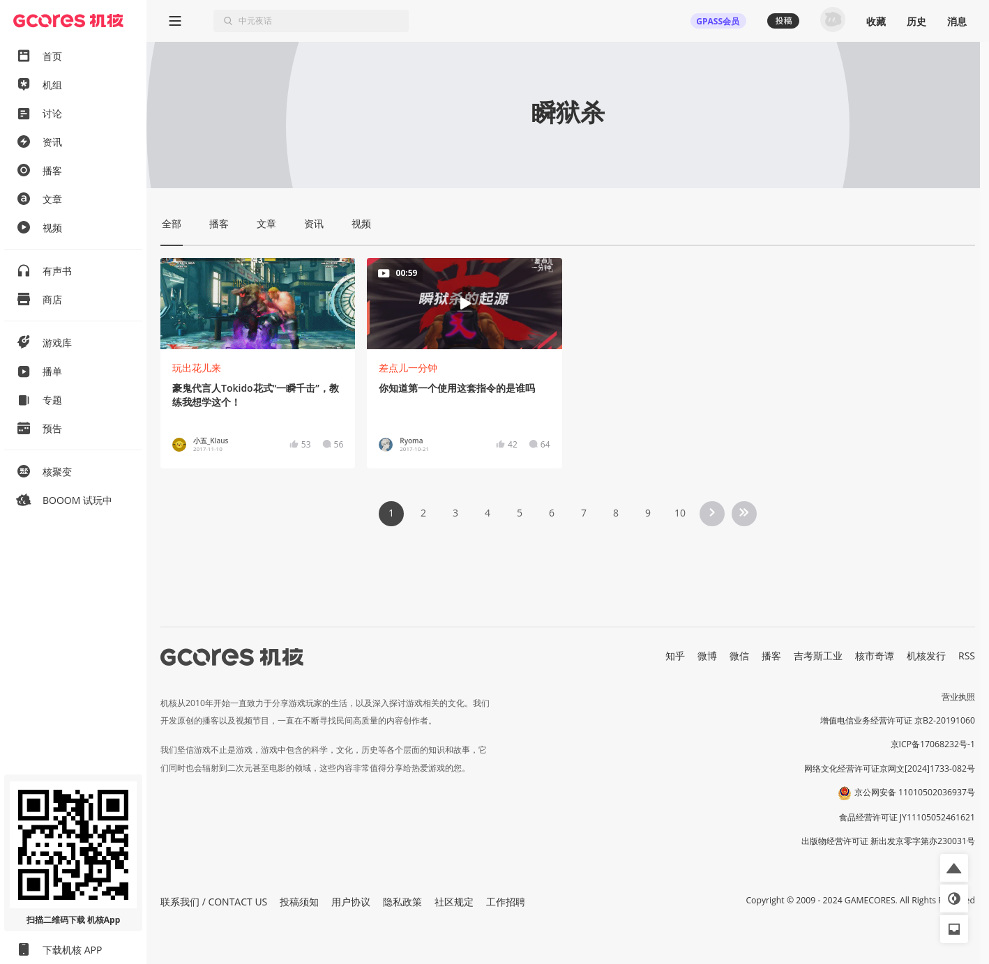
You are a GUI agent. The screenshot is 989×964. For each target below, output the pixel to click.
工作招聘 (505, 901)
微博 (707, 655)
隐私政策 (402, 901)
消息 (957, 21)
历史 (916, 21)
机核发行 (926, 655)
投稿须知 (299, 901)
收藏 (876, 21)
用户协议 (350, 901)
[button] (954, 868)
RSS (966, 655)
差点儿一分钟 (408, 367)
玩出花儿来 (196, 367)
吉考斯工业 (818, 655)
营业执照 (958, 697)
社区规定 (454, 901)
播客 (771, 655)
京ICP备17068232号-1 (933, 744)
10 (680, 512)
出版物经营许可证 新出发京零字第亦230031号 (888, 841)
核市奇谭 (874, 655)
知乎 (675, 655)
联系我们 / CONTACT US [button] (213, 901)
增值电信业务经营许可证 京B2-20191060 (897, 720)
